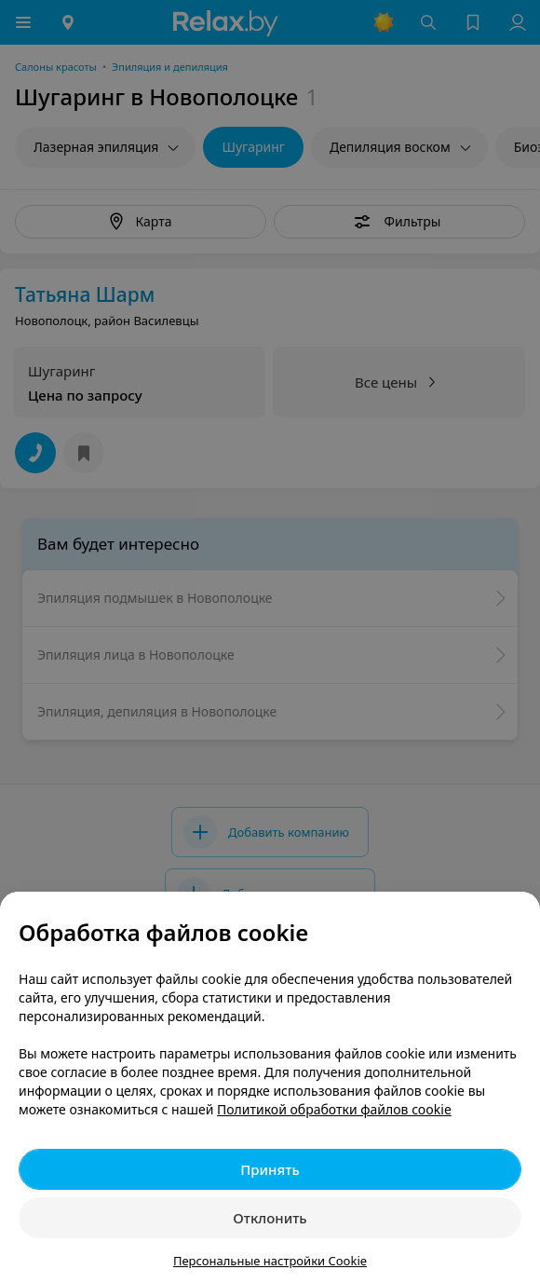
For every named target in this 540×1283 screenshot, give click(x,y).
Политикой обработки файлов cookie (334, 1109)
